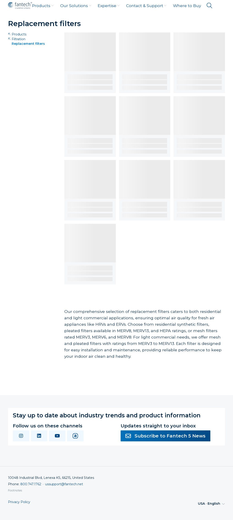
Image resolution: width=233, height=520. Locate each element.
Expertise (109, 5)
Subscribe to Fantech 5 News (165, 436)
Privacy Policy (19, 502)
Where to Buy (187, 5)
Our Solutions (75, 5)
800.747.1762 (30, 484)
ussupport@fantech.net (64, 484)
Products (43, 5)
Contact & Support (146, 5)
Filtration (16, 39)
